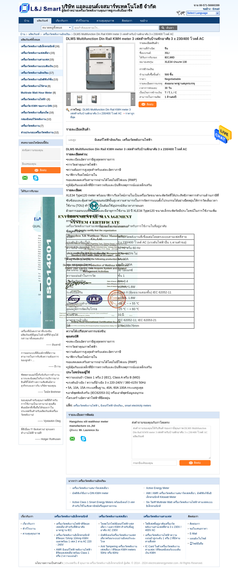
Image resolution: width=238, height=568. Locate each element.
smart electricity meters (138, 405)
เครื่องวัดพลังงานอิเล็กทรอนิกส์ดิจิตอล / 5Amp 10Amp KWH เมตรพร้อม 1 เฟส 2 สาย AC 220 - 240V (74, 540)
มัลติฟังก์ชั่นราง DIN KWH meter (90, 493)
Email (216, 8)
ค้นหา (170, 27)
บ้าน (26, 20)
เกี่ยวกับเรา (62, 20)
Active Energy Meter (157, 488)
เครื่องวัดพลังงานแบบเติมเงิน (37, 66)
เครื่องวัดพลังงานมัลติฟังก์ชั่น (37, 79)
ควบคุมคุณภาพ (105, 20)
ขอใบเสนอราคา (198, 528)
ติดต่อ (41, 170)
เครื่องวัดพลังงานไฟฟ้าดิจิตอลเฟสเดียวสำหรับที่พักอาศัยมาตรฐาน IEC (72, 527)
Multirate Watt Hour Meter (36, 92)
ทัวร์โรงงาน (82, 20)
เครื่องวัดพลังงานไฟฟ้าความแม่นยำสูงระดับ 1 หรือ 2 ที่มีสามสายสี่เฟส (162, 538)
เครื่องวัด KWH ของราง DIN (36, 105)
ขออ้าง (206, 8)
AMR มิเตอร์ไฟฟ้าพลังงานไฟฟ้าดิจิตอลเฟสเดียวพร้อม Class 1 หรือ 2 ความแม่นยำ (74, 553)
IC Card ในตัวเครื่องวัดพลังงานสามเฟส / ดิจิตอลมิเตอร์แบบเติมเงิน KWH (163, 549)
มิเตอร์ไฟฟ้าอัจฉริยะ (112, 405)
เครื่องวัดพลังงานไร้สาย (34, 86)
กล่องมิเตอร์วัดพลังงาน (33, 119)
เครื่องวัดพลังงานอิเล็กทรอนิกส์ (37, 46)
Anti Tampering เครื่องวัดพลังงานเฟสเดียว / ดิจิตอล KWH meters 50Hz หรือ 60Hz (119, 549)
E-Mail (193, 533)
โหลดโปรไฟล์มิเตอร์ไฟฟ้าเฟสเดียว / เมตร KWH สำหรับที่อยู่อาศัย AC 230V (117, 527)
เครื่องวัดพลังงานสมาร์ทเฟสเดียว (90, 488)
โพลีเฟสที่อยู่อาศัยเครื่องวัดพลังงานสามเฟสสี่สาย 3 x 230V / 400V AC (163, 527)
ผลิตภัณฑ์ (42, 20)
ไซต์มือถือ (196, 543)
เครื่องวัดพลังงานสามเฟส (35, 59)
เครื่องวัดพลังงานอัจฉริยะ (57, 34)
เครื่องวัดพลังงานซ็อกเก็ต (35, 112)
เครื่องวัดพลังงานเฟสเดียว (35, 53)
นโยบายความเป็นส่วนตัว (49, 563)
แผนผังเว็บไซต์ (198, 538)
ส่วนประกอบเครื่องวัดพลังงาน (37, 132)
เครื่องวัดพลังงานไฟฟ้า (33, 99)
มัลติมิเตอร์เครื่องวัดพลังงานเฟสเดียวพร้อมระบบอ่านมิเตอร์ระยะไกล (118, 538)
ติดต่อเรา (127, 20)
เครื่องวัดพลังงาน (30, 125)
